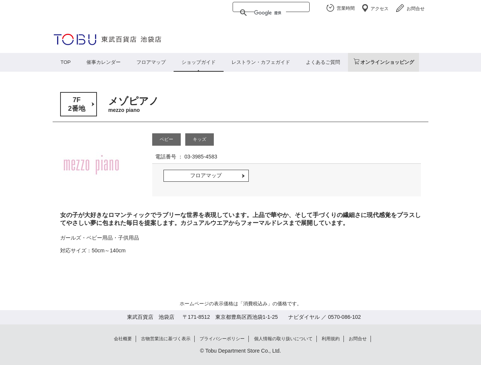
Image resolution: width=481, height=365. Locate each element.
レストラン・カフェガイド (260, 62)
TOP (66, 62)
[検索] (270, 12)
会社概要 (123, 338)
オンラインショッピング (387, 62)
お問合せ (416, 8)
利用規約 (331, 338)
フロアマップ (151, 62)
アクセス (380, 8)
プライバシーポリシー (222, 338)
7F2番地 (76, 104)
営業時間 (346, 8)
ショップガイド (199, 62)
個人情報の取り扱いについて (283, 338)
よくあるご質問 (323, 62)
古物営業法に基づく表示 (166, 338)
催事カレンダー (103, 62)
